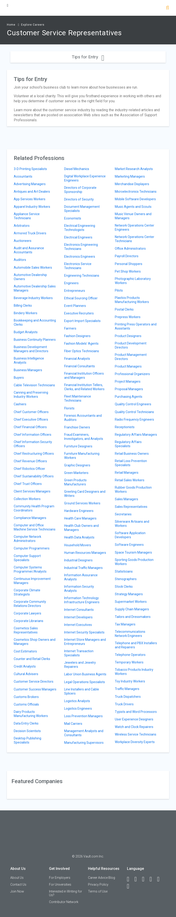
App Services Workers (29, 199)
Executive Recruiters (79, 313)
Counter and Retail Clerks (32, 659)
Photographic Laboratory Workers (133, 281)
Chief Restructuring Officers (34, 453)
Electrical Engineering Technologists (79, 228)
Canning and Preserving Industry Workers (31, 394)
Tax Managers (125, 624)
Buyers (19, 377)
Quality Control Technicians (134, 412)
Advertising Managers (30, 184)
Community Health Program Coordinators (34, 508)
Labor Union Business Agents (85, 674)
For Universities (60, 884)
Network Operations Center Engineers (134, 227)
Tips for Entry (88, 57)
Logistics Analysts (77, 701)
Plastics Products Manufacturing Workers (132, 300)
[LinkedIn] (138, 879)
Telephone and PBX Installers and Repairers (136, 645)
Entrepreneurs (74, 290)
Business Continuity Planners (35, 339)
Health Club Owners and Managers (81, 528)
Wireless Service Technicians (135, 734)
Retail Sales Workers (129, 480)
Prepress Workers (127, 317)
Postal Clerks (124, 309)
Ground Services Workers (82, 503)
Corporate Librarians (28, 621)
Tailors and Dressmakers (133, 617)
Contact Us (18, 884)
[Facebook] (130, 879)
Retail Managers (126, 472)
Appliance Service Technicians (27, 216)
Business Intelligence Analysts (29, 360)
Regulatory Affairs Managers (136, 434)
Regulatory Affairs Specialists (128, 444)
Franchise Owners (77, 427)
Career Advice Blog (101, 877)
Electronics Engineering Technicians (81, 247)
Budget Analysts (26, 332)
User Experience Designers (134, 719)
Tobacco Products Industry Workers (134, 672)
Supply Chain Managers (132, 609)
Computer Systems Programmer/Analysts (30, 569)
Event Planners (75, 306)
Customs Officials (26, 704)
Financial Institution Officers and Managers (84, 375)
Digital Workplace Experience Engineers (85, 178)
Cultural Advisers (26, 674)
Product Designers (128, 336)
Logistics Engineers (78, 708)
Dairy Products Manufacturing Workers (31, 714)
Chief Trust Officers (28, 484)
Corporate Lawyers (27, 613)
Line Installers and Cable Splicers (81, 691)
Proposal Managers (129, 389)
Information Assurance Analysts (81, 577)
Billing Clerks (23, 305)
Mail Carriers (73, 723)
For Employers (59, 877)
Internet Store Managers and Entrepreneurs (85, 642)
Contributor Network (63, 902)
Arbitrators (22, 225)
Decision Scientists (27, 731)
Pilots (119, 290)
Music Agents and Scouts (133, 206)
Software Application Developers (130, 535)
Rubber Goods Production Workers (133, 489)
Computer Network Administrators (27, 539)
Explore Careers (32, 24)
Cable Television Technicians (34, 385)
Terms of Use (97, 891)
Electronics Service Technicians (77, 266)
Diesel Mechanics (76, 169)
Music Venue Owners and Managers (133, 216)
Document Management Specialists (82, 209)
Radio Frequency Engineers (134, 419)
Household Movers (77, 545)
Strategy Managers (129, 594)
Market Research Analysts (134, 169)
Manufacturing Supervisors (84, 742)
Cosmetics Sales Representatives (26, 630)
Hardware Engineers (79, 511)
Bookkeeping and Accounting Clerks (35, 322)
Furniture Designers (78, 446)
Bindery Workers (25, 313)
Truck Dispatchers (128, 696)
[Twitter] (145, 879)
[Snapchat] (130, 886)
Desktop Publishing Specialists (27, 740)
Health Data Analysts (79, 537)
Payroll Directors (126, 256)
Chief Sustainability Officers (34, 476)
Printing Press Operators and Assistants (136, 326)
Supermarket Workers (131, 601)
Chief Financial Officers (30, 427)
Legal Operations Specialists (84, 682)
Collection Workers (27, 499)
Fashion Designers (77, 336)
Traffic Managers (127, 689)
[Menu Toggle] (7, 5)
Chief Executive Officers (31, 419)
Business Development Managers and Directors (31, 349)
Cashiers (20, 404)
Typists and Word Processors (136, 712)
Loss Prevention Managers (83, 716)
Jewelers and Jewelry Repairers (80, 664)
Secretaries (123, 514)
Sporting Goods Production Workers (134, 562)
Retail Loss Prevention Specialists (131, 463)
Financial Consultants (79, 366)
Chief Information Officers (32, 434)
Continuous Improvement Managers (32, 581)
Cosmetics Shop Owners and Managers (34, 642)
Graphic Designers (77, 465)
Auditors (20, 260)
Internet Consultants (79, 609)
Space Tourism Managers (133, 552)
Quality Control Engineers (133, 404)
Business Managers (28, 370)
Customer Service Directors (33, 681)
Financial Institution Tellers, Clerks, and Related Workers (84, 387)
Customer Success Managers (35, 689)
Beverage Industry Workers (33, 298)
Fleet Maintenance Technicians (77, 398)
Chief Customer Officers (31, 412)
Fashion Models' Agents (81, 343)
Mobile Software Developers (135, 199)
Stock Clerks (124, 586)
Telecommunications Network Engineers (130, 634)
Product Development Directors (130, 345)
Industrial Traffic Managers (83, 568)
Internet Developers (78, 617)
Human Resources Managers (85, 553)
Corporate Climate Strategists (27, 592)
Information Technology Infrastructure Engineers (81, 600)
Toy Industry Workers (130, 681)
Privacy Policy (98, 884)
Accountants (23, 176)
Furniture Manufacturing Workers (81, 456)
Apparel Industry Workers (32, 206)
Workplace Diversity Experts (135, 742)
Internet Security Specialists (84, 632)
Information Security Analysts (79, 588)
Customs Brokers (26, 697)
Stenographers (126, 579)
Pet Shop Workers (128, 271)
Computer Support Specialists (27, 558)
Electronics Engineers (79, 256)
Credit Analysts (25, 666)
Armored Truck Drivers (30, 233)
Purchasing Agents (128, 396)
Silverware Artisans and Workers (132, 523)
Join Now (17, 891)
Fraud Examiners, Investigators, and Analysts (83, 437)
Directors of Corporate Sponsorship (80, 190)
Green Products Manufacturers (75, 482)
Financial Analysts (77, 358)
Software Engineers (129, 544)
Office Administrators (130, 248)
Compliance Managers (30, 518)
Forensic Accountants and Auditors (83, 418)
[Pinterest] (160, 879)
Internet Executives (78, 625)
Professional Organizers (132, 374)
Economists (72, 218)
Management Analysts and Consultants (83, 733)
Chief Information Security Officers (33, 444)
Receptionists (125, 427)
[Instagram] (153, 879)
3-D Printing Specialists (30, 169)
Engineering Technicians (81, 275)
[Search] (167, 8)
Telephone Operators (130, 655)
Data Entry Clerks (26, 723)
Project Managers (127, 381)
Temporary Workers (129, 662)
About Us (17, 877)
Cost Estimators (25, 651)
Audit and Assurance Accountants (29, 250)
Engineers (71, 283)
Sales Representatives (131, 507)
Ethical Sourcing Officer (81, 298)
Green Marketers (76, 473)
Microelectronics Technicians (136, 191)
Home (11, 24)
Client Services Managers (32, 491)
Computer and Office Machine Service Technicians (34, 527)
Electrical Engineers (78, 237)
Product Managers (128, 366)
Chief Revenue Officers (30, 461)
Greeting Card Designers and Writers (84, 494)
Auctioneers (22, 241)
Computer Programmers (32, 548)
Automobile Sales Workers (33, 267)
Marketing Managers (130, 176)
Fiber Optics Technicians (81, 351)
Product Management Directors (131, 357)
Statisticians (124, 571)
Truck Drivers (124, 704)
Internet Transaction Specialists (79, 653)
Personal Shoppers (128, 264)
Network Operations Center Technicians (134, 239)
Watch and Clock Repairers (134, 727)
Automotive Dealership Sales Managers (35, 288)
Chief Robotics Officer (29, 469)
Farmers (70, 328)
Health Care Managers (80, 518)
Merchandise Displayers (132, 184)
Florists (69, 408)
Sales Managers (126, 499)
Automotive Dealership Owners (30, 277)
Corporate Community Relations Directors (30, 604)
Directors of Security (79, 199)
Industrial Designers (78, 560)
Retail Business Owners (132, 453)
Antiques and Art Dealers (32, 191)
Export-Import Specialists (82, 321)
